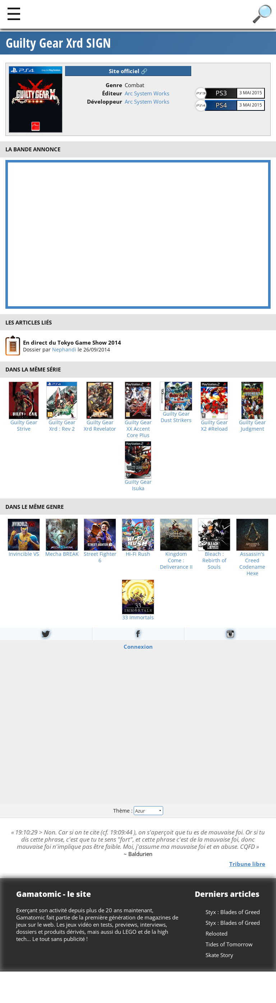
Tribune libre (247, 863)
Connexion (138, 646)
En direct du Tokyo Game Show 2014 (72, 342)
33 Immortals (138, 617)
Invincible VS (24, 554)
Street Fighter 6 (100, 557)
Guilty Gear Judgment (252, 425)
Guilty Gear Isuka (138, 485)
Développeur (104, 101)
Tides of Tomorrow (229, 944)
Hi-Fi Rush (138, 554)
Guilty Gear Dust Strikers (176, 417)
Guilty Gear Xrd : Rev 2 (62, 425)
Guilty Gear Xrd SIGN (58, 43)
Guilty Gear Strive (23, 425)
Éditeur (112, 93)
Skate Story (219, 955)
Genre (114, 85)
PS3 (221, 93)
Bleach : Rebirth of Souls (214, 560)
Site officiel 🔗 (128, 71)
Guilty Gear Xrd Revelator (100, 425)
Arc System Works (147, 93)
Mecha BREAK (62, 554)
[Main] (14, 13)
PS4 (221, 105)
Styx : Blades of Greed (233, 912)
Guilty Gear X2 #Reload (214, 425)
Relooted (216, 933)
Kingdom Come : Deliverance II (176, 560)
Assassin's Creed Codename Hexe (252, 564)
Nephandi (64, 349)
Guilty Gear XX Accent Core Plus (138, 429)
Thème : (138, 810)
